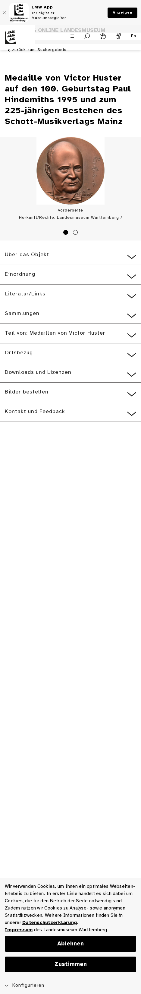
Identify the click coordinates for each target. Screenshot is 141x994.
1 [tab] (67, 233)
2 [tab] (76, 233)
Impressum (19, 929)
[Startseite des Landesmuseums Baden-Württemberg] (17, 40)
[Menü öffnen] (72, 35)
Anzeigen (122, 12)
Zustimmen (71, 964)
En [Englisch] (133, 36)
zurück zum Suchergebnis (39, 50)
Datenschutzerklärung (49, 922)
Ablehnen (70, 944)
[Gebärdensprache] (118, 36)
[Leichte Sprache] (103, 36)
